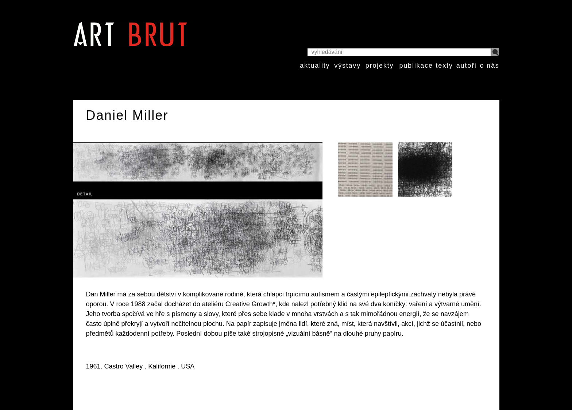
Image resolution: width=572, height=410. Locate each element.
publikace (416, 65)
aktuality (315, 65)
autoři (466, 65)
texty (444, 65)
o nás (489, 65)
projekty (380, 65)
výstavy (347, 65)
